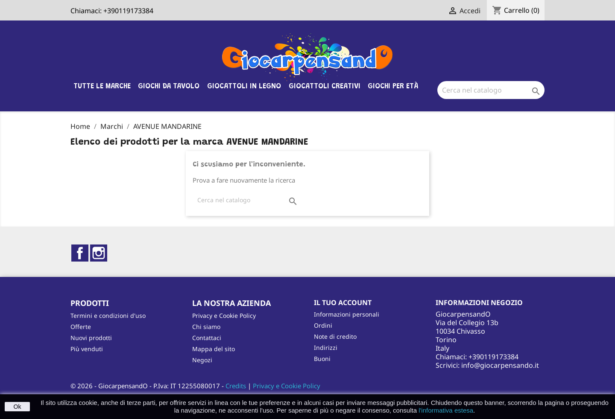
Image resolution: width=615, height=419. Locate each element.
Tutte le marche (102, 86)
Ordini (323, 325)
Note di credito (335, 336)
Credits (236, 385)
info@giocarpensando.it (500, 365)
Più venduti (86, 349)
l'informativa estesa (446, 410)
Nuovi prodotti (91, 338)
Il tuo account (343, 302)
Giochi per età (393, 86)
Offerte (80, 327)
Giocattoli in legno (244, 86)
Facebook (79, 253)
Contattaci (206, 338)
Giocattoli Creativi (324, 86)
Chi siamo (206, 327)
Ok (17, 406)
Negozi (202, 360)
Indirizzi (325, 347)
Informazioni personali (346, 314)
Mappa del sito (213, 349)
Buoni (322, 359)
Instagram (98, 253)
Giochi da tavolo (168, 86)
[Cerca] (491, 90)
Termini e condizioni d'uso (108, 315)
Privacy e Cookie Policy (224, 315)
